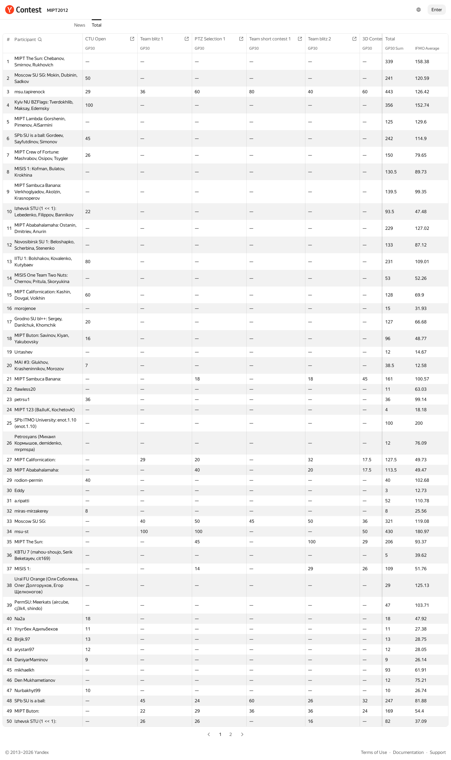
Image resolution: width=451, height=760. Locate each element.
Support (438, 752)
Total (96, 25)
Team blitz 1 (155, 39)
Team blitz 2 (322, 39)
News (79, 25)
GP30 (93, 48)
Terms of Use (374, 752)
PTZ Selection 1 (213, 39)
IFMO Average (430, 48)
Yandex (41, 752)
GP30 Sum (397, 48)
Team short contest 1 (273, 39)
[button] (28, 39)
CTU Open (98, 39)
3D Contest (376, 39)
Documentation (408, 752)
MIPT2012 (57, 10)
